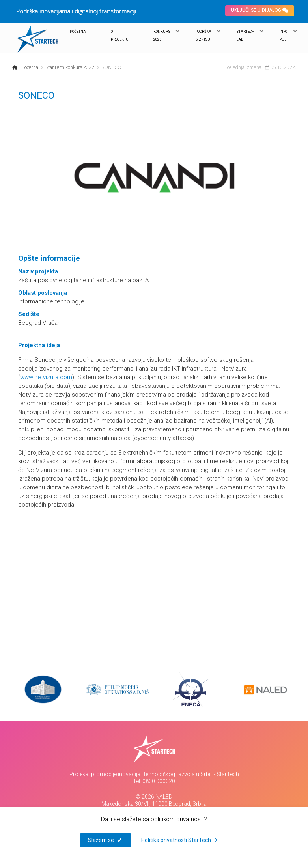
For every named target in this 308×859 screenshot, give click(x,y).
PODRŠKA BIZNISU (203, 35)
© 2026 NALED (154, 796)
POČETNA (78, 32)
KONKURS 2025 (161, 35)
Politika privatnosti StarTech (180, 840)
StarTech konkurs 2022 (69, 67)
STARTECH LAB (245, 35)
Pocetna (30, 67)
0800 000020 (158, 781)
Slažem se (105, 840)
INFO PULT (283, 35)
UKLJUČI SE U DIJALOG (259, 10)
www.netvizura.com (46, 377)
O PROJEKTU (120, 35)
